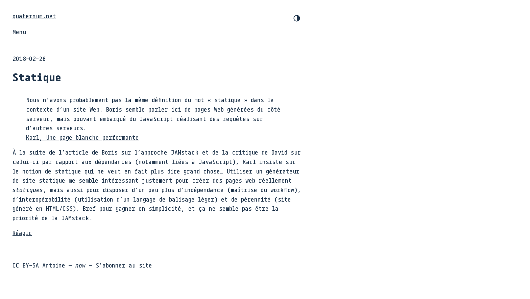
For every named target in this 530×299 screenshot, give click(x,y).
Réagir (22, 232)
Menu (19, 32)
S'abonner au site (124, 265)
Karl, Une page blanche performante (82, 137)
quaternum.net (34, 16)
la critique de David (254, 152)
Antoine (53, 265)
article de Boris (91, 152)
